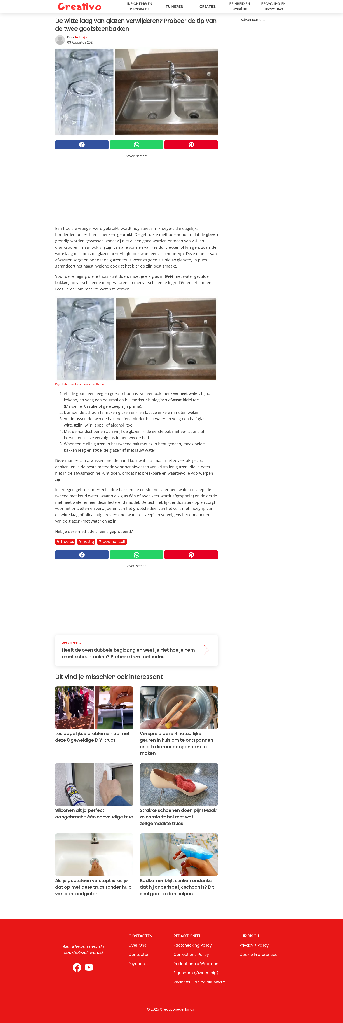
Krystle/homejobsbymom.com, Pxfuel (79, 384)
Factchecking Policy (192, 945)
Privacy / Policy (254, 945)
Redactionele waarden (195, 963)
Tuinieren (174, 6)
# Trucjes (65, 541)
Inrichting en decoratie (139, 6)
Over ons (137, 945)
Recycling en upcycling (273, 6)
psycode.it (138, 963)
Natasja (81, 37)
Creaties (208, 6)
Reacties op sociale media (199, 982)
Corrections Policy (191, 954)
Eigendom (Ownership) (196, 973)
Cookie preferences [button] (258, 954)
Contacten (138, 954)
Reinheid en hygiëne (239, 6)
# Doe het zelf (112, 541)
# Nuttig (86, 541)
